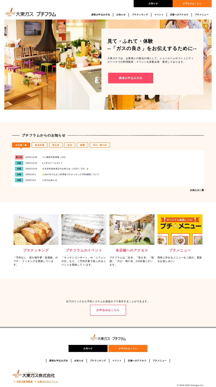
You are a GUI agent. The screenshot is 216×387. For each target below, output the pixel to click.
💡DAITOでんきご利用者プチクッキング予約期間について (70, 174)
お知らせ (153, 3)
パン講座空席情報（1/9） (54, 157)
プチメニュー (202, 15)
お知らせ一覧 (197, 190)
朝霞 (82, 145)
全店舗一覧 (21, 145)
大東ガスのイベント (47, 382)
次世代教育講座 (24, 382)
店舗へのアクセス (179, 15)
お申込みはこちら (192, 3)
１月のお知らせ (49, 180)
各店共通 (39, 145)
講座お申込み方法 (101, 15)
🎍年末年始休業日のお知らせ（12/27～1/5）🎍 (65, 169)
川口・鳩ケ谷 (100, 145)
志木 (69, 145)
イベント (159, 15)
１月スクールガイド (52, 163)
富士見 (55, 145)
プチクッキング (140, 15)
